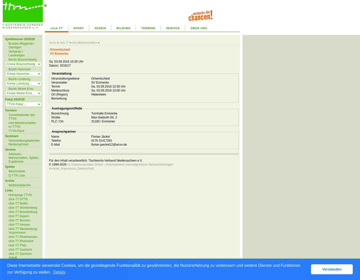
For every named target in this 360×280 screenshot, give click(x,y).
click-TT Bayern (18, 216)
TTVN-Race (16, 131)
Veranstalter (59, 82)
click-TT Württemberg (22, 207)
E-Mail (55, 144)
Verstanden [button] (332, 269)
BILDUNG (123, 28)
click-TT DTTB (18, 199)
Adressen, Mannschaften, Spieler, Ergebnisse (23, 157)
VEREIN (100, 28)
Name (55, 136)
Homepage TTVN (20, 195)
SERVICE (173, 28)
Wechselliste (16, 171)
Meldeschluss (60, 90)
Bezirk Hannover (19, 69)
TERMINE (148, 28)
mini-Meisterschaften (84, 42)
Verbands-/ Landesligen (16, 53)
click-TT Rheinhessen (22, 237)
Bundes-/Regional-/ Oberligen (21, 45)
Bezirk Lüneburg (19, 79)
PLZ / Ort (57, 121)
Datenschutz (85, 168)
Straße (55, 117)
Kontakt (54, 168)
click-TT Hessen (19, 224)
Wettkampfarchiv (19, 185)
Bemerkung (58, 98)
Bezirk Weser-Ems (20, 89)
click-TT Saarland (20, 249)
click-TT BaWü (18, 203)
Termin (55, 86)
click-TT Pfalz (17, 245)
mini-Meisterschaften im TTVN (22, 124)
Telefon (56, 140)
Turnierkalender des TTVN (21, 116)
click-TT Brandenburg (22, 212)
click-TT (56, 28)
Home (52, 42)
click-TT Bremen (19, 220)
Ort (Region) (59, 94)
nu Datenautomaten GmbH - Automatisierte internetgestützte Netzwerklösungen (120, 164)
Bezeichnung (59, 113)
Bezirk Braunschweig (22, 59)
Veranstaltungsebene (65, 78)
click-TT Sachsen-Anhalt (20, 255)
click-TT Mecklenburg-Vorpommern (23, 230)
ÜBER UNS (199, 28)
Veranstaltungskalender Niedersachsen (24, 142)
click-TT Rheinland (20, 241)
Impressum (68, 168)
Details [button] (59, 272)
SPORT (79, 28)
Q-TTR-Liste (16, 175)
